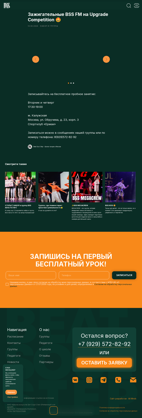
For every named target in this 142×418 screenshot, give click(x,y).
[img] (65, 410)
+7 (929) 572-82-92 (104, 347)
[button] (53, 410)
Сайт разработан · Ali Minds (123, 402)
